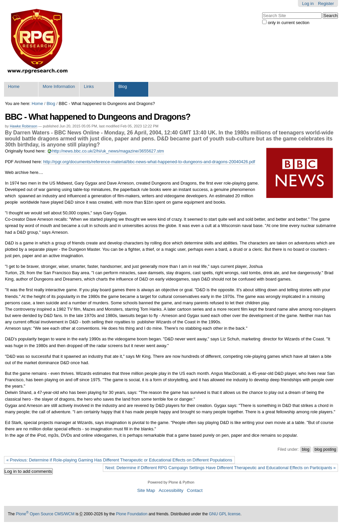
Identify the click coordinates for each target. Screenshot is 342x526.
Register (326, 3)
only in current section (288, 22)
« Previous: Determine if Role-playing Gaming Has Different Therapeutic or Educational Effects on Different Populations (119, 459)
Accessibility (171, 490)
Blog (122, 86)
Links (89, 86)
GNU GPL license (224, 514)
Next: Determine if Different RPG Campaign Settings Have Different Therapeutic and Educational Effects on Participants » (220, 467)
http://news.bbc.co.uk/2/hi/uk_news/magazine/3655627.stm (108, 150)
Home (13, 86)
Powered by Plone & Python (171, 482)
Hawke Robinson (23, 126)
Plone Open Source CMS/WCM (45, 514)
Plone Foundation (131, 514)
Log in (308, 3)
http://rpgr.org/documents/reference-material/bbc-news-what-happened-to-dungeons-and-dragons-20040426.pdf (149, 161)
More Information (59, 86)
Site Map (146, 490)
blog (306, 449)
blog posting (325, 449)
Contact (195, 490)
